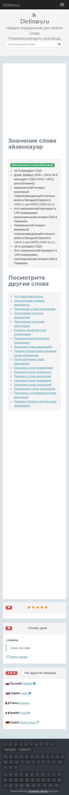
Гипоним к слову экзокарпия (33, 380)
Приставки (10, 749)
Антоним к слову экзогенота (32, 372)
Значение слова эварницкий (33, 346)
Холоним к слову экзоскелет (33, 384)
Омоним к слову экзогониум (32, 376)
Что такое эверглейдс (28, 296)
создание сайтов (37, 791)
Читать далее (16, 656)
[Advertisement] (34, 103)
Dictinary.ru (11, 5)
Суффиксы (24, 749)
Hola (25, 712)
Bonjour (25, 703)
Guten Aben (29, 722)
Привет (29, 683)
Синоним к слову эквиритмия (33, 367)
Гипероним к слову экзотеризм (34, 388)
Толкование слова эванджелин (35, 309)
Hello (26, 693)
